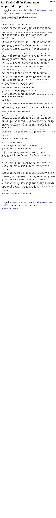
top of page (13, 241)
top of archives (25, 13)
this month (35, 13)
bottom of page (14, 13)
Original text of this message (9, 244)
